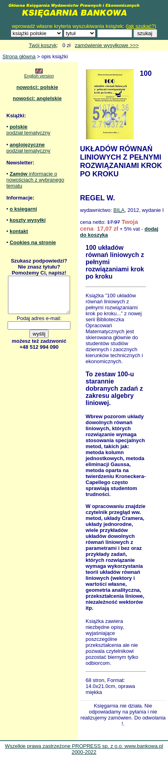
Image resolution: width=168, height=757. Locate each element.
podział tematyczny (28, 133)
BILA (119, 210)
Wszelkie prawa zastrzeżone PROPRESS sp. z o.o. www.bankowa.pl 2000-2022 (84, 749)
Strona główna (18, 56)
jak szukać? (140, 26)
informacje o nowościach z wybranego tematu (35, 180)
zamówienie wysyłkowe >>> (107, 45)
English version (39, 75)
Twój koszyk (43, 45)
